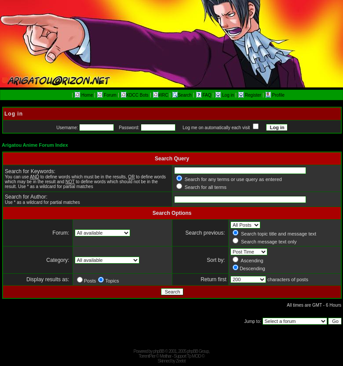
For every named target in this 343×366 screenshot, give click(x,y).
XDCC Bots (135, 95)
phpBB (158, 351)
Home (84, 95)
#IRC (160, 95)
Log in (225, 95)
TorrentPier (147, 356)
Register (250, 95)
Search (182, 95)
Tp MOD (194, 356)
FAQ (204, 95)
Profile (275, 95)
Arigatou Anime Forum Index (35, 145)
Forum (107, 95)
